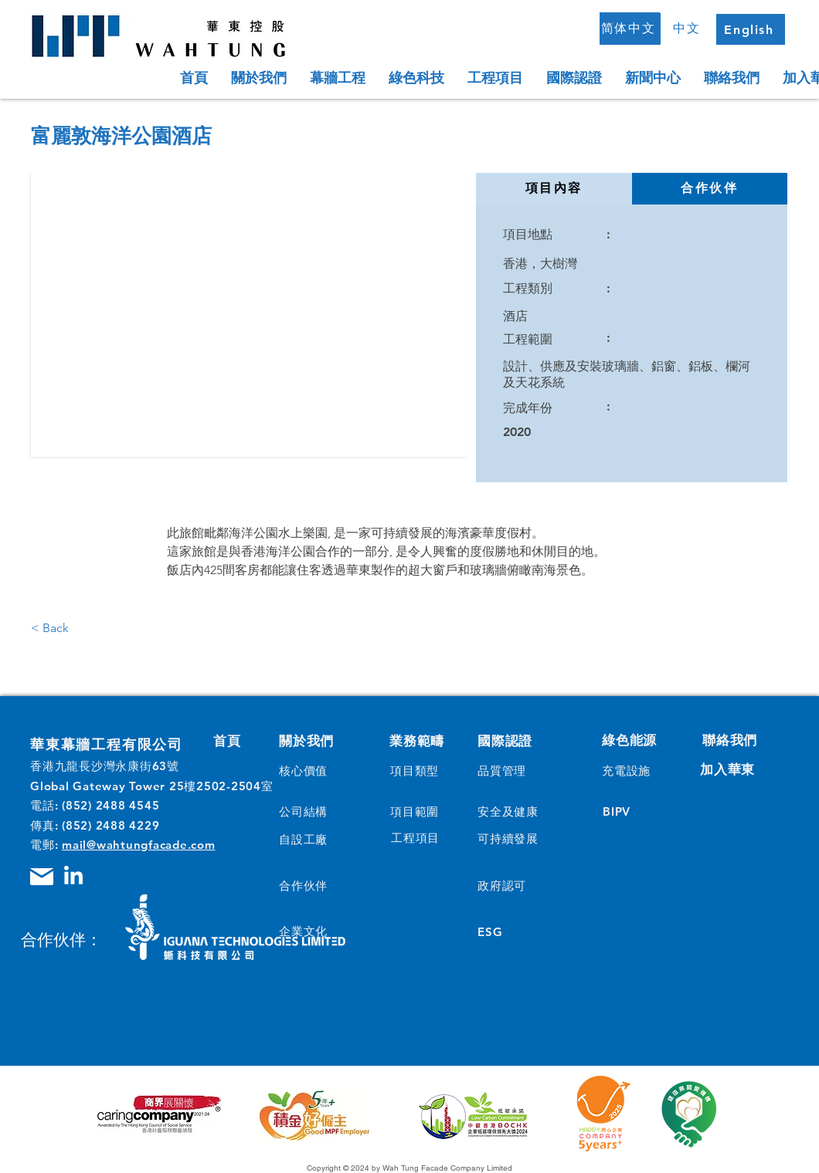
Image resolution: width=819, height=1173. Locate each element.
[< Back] (62, 628)
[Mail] (41, 876)
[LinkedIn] (73, 876)
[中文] (688, 28)
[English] (750, 29)
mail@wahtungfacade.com (139, 844)
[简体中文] (630, 28)
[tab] (554, 189)
